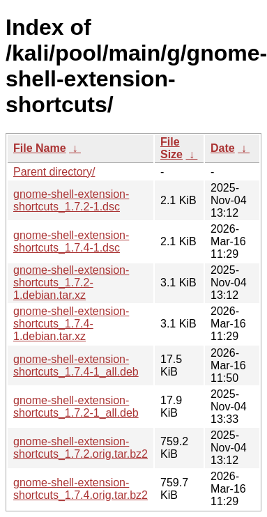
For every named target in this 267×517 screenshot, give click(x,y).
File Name (39, 148)
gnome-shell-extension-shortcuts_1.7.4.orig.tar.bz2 (80, 489)
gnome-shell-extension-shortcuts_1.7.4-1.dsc (71, 241)
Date (223, 148)
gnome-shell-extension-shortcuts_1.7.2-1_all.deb (76, 406)
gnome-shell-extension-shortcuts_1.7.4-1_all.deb (76, 365)
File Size (171, 148)
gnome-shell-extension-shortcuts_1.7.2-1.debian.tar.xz (71, 282)
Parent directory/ (54, 172)
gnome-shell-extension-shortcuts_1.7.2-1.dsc (71, 200)
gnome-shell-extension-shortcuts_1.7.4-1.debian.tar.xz (71, 323)
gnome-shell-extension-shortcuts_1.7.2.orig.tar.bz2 (80, 447)
